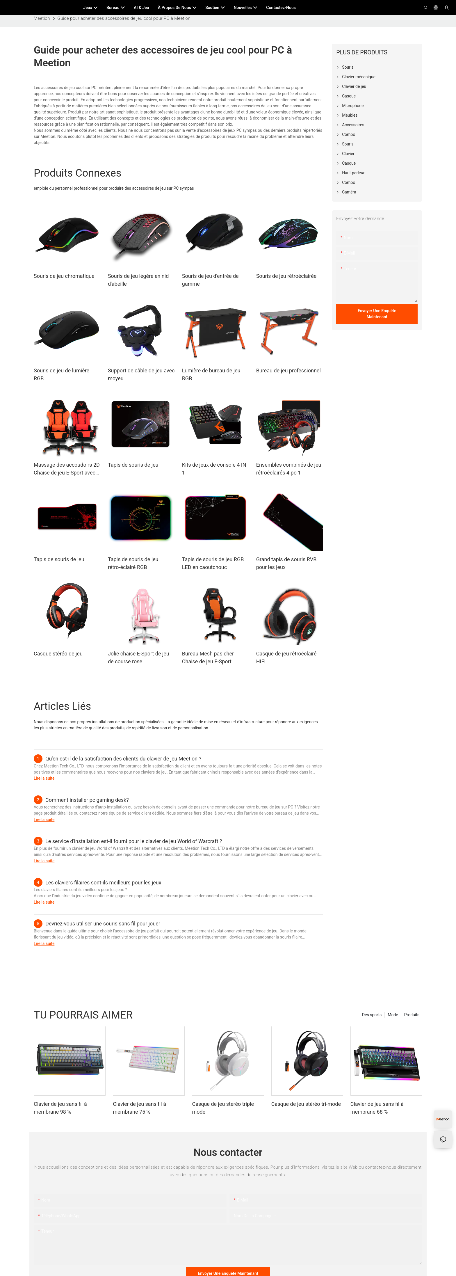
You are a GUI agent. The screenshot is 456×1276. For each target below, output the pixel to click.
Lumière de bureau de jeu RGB (211, 374)
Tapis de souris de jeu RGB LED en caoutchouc (213, 563)
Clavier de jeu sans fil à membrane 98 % (60, 1108)
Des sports (372, 1014)
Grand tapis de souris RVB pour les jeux (286, 563)
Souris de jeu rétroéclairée (286, 276)
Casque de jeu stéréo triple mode (223, 1108)
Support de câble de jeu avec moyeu (141, 374)
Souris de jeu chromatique (64, 276)
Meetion (42, 18)
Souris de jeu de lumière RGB (61, 374)
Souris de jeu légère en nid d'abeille (138, 280)
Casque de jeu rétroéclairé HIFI (286, 657)
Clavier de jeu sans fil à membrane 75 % (139, 1108)
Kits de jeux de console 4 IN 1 (214, 469)
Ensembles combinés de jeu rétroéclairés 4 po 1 (288, 469)
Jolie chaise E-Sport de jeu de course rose (138, 657)
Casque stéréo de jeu (58, 654)
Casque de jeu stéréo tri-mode (306, 1104)
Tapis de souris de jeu (133, 465)
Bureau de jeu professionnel (288, 370)
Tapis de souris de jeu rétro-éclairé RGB (133, 563)
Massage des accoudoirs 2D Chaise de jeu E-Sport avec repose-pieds (67, 469)
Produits (411, 1014)
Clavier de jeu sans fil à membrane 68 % (377, 1108)
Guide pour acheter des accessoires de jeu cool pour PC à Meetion (123, 18)
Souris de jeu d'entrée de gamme (210, 280)
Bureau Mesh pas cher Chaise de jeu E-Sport (208, 657)
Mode (393, 1014)
